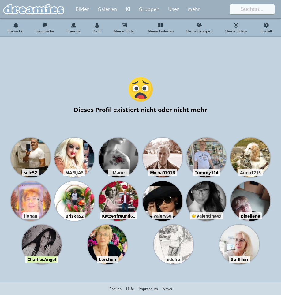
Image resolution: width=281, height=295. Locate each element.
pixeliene (250, 216)
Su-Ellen (239, 259)
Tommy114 (206, 172)
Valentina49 (209, 216)
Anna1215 (250, 172)
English (115, 288)
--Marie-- (119, 172)
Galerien (107, 9)
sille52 (30, 172)
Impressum (148, 288)
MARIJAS (74, 172)
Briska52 (75, 216)
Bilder (82, 9)
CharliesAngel (41, 259)
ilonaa (30, 216)
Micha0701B (162, 172)
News (167, 288)
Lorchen (107, 259)
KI (128, 9)
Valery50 (162, 216)
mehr (194, 9)
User (173, 9)
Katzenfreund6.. (118, 216)
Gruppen (149, 9)
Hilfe (130, 288)
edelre (173, 259)
